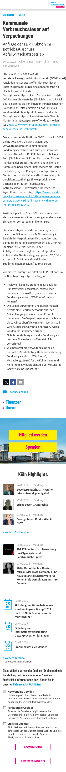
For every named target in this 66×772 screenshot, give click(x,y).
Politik (21, 14)
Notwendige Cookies (21, 692)
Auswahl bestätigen (33, 747)
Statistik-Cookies (18, 724)
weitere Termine (15, 658)
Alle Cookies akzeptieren (33, 761)
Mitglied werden (33, 435)
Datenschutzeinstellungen (18, 661)
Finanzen (13, 402)
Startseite (8, 14)
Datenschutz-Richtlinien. (27, 684)
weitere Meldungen (17, 532)
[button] (6, 382)
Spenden (32, 447)
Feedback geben (18, 392)
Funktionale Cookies (20, 708)
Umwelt (12, 408)
